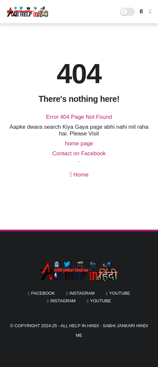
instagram (82, 293)
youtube (119, 293)
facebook (43, 293)
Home (79, 174)
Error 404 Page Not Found (79, 117)
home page (79, 143)
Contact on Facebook (79, 153)
